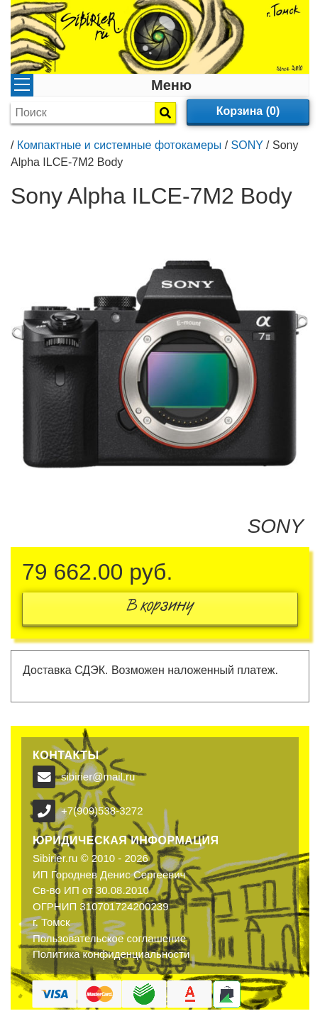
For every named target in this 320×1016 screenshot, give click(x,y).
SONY (247, 145)
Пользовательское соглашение (109, 938)
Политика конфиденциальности (111, 954)
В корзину (160, 608)
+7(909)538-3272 (102, 811)
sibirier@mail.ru (98, 777)
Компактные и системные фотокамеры (119, 145)
